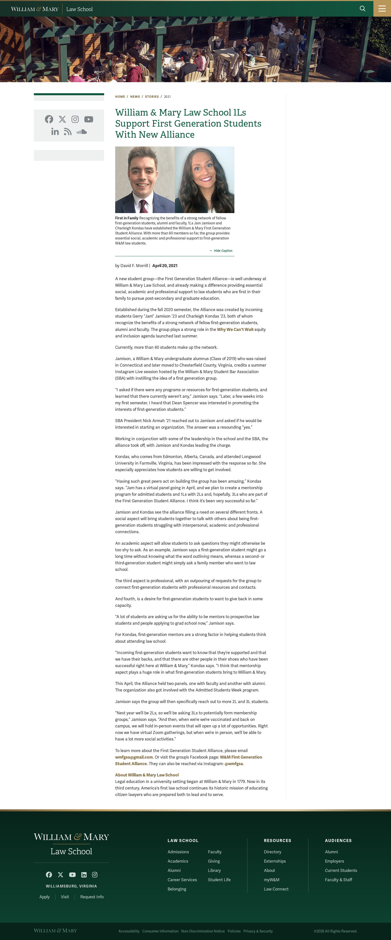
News (135, 97)
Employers (334, 861)
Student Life (219, 879)
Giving (214, 861)
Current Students (341, 870)
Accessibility (129, 931)
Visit (65, 897)
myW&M (272, 879)
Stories (152, 97)
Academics (178, 861)
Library (214, 870)
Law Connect (276, 889)
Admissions (178, 852)
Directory (272, 852)
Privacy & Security (258, 931)
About (269, 870)
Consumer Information (160, 931)
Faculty (215, 852)
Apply (44, 897)
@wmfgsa (234, 763)
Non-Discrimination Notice (203, 931)
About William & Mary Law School (147, 775)
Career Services (182, 879)
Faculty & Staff (338, 879)
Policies (234, 931)
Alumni (174, 870)
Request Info (92, 897)
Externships (275, 861)
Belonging (177, 889)
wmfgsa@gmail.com (134, 757)
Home (120, 97)
